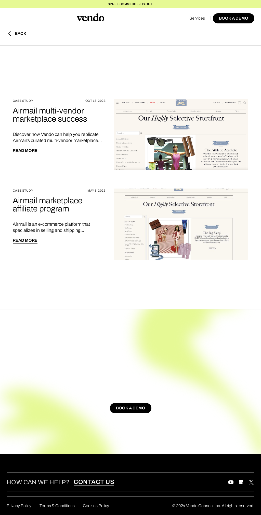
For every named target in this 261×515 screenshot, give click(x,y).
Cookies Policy (96, 506)
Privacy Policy (19, 506)
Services (197, 18)
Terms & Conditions (57, 506)
